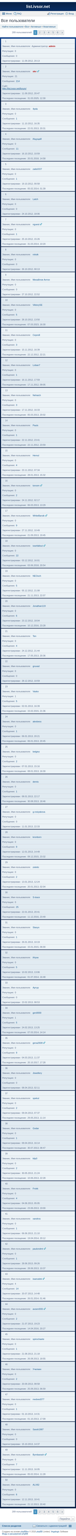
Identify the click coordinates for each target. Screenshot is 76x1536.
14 (17, 1288)
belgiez (36, 751)
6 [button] (57, 32)
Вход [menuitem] (71, 13)
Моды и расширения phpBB (15, 1534)
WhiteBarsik (39, 515)
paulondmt (38, 1249)
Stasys (36, 927)
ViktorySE (37, 305)
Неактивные (49, 26)
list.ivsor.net (38, 6)
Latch (35, 199)
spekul (36, 1098)
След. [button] (62, 32)
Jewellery (37, 1073)
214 (18, 81)
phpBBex (24, 1532)
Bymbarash (38, 1454)
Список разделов (11, 1526)
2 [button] (39, 32)
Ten (34, 636)
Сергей (36, 335)
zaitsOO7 (37, 169)
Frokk (35, 1188)
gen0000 (37, 1013)
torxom (36, 485)
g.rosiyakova (39, 812)
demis (36, 782)
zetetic (36, 867)
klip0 (35, 1158)
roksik (36, 254)
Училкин (37, 1369)
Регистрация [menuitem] (57, 13)
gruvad (36, 666)
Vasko (36, 691)
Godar (36, 1128)
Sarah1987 (38, 1429)
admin (52, 46)
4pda (35, 109)
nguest (36, 224)
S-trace (36, 897)
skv (34, 71)
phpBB (39, 1532)
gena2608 (38, 1043)
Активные (36, 26)
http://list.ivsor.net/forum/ (14, 88)
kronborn (37, 837)
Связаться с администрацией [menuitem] (51, 1526)
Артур (36, 987)
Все (27, 26)
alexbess (37, 721)
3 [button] (44, 32)
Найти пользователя (12, 26)
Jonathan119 (39, 606)
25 (17, 907)
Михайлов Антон (41, 279)
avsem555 (38, 1309)
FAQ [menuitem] (19, 13)
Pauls (35, 425)
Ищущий (37, 139)
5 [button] (53, 32)
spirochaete (38, 1339)
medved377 (38, 1399)
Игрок (36, 957)
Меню (9, 13)
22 (17, 555)
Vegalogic (55, 1532)
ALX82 (36, 1485)
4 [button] (48, 32)
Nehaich (37, 395)
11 (17, 148)
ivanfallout (38, 546)
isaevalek (37, 1279)
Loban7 (36, 365)
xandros (37, 1218)
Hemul (36, 455)
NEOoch (37, 576)
